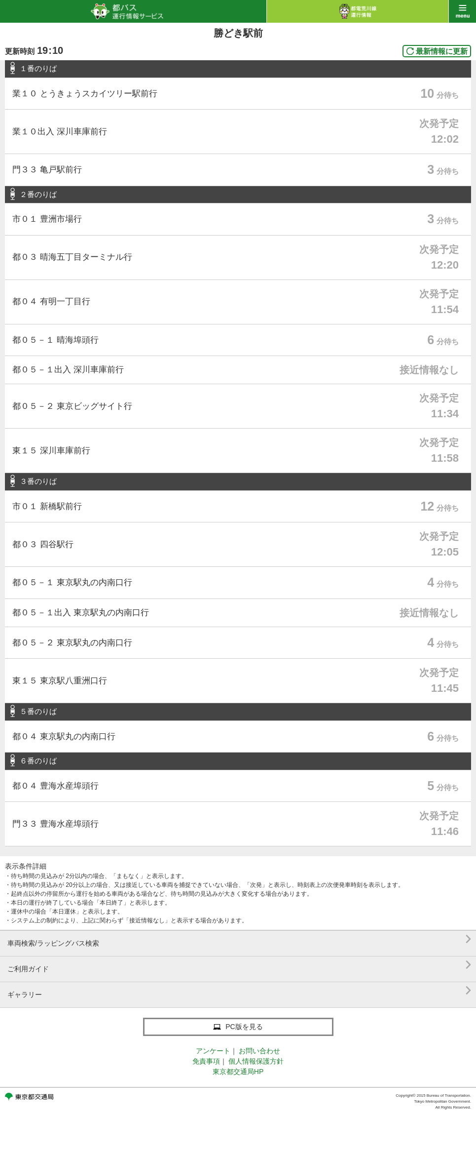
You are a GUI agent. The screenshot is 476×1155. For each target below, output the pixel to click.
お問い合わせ (259, 1051)
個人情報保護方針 (256, 1061)
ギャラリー (239, 990)
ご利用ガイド (239, 965)
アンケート (213, 1051)
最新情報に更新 (442, 51)
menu (462, 11)
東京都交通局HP (238, 1071)
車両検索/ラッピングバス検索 (239, 939)
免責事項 (206, 1061)
